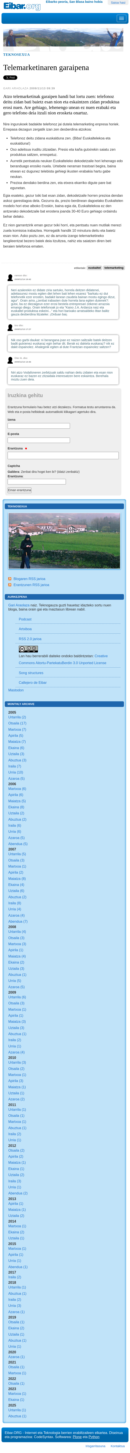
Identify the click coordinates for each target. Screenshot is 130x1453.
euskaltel (94, 268)
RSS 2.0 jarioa (30, 639)
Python (94, 1437)
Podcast (25, 619)
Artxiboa (25, 629)
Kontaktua (118, 1446)
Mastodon (16, 690)
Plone (77, 1437)
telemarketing (114, 268)
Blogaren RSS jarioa (29, 579)
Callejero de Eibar (33, 682)
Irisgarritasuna (95, 1446)
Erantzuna (17, 448)
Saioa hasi (118, 2)
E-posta (13, 434)
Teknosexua (16, 55)
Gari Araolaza (18, 605)
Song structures (31, 673)
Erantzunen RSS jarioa (31, 585)
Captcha (14, 466)
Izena (11, 419)
